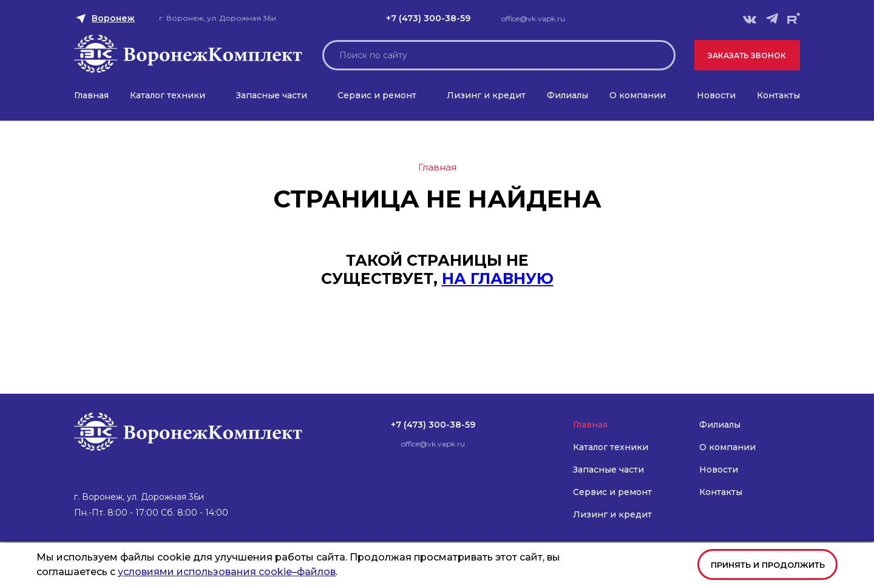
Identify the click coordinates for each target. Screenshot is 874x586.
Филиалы (567, 95)
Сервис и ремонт (376, 95)
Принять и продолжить (768, 565)
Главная (91, 95)
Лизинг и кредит (486, 95)
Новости (716, 95)
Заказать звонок (747, 55)
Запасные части (271, 95)
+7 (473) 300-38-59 (428, 18)
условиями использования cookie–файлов (227, 572)
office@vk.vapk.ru (533, 18)
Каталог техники (167, 95)
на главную (498, 278)
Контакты (778, 95)
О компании (637, 95)
